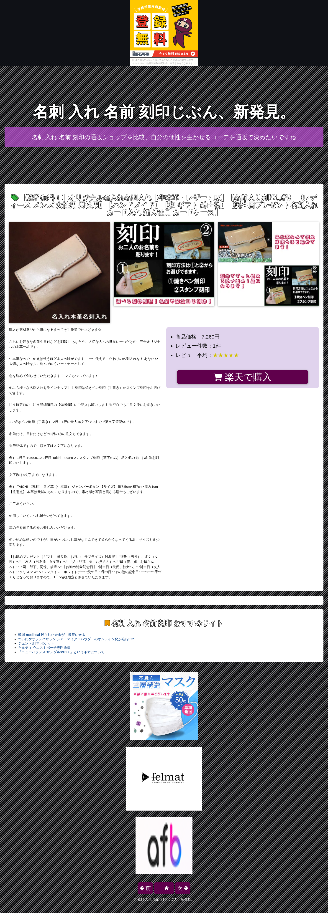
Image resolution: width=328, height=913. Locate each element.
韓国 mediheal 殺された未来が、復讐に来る (51, 635)
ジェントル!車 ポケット (36, 643)
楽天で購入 (242, 377)
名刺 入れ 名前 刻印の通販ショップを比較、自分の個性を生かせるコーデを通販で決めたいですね (164, 137)
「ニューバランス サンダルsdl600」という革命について (61, 652)
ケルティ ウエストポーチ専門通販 (44, 648)
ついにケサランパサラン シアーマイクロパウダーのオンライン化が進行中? (76, 639)
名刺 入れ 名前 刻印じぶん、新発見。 (164, 111)
